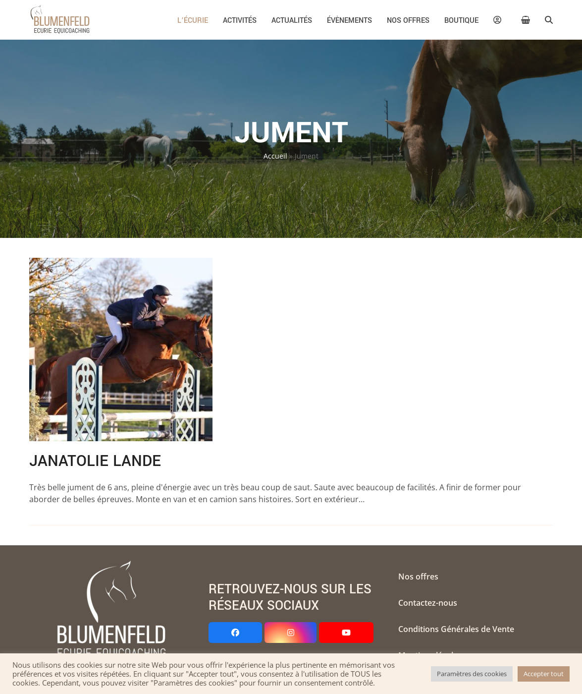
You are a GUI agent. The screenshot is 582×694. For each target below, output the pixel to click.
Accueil (275, 156)
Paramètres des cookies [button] (472, 673)
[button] (526, 19)
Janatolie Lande (95, 461)
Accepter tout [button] (544, 673)
